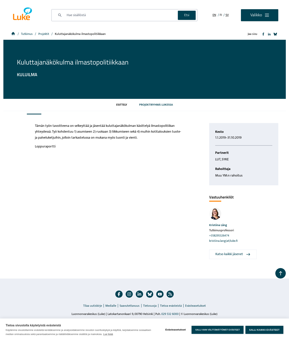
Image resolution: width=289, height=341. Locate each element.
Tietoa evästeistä (171, 305)
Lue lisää (108, 334)
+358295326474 (219, 235)
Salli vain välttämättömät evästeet (217, 330)
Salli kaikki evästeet (264, 329)
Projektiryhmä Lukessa (156, 104)
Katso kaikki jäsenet (233, 254)
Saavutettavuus (130, 305)
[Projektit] (44, 34)
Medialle (110, 305)
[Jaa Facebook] (263, 34)
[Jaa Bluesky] (275, 34)
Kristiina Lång (218, 225)
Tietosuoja (150, 305)
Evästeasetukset (195, 305)
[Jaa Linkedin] (269, 34)
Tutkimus (27, 34)
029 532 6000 (170, 314)
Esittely (121, 104)
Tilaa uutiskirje (92, 305)
